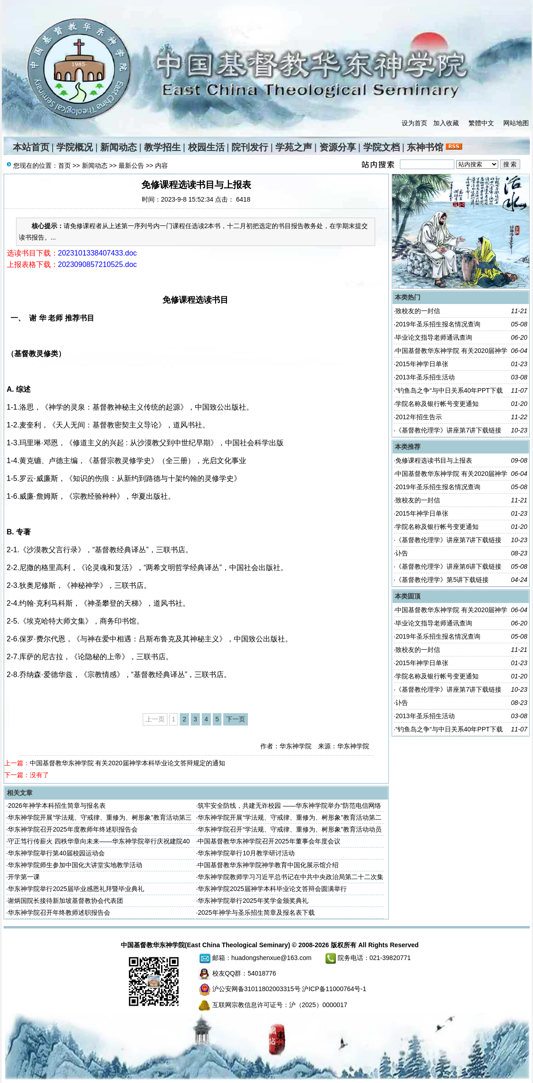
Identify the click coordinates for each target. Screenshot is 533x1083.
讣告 (401, 553)
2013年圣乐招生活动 (424, 377)
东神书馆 (425, 147)
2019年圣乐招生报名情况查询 (437, 324)
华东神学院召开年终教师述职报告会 (59, 912)
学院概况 (74, 147)
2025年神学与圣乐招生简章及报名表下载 (256, 912)
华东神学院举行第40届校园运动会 (56, 853)
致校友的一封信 (417, 311)
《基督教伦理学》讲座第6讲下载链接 (448, 566)
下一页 (235, 719)
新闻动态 (118, 147)
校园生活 (206, 147)
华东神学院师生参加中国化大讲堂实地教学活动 (75, 865)
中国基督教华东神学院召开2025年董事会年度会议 (269, 841)
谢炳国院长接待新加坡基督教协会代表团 (65, 900)
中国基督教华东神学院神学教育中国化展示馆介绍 (268, 865)
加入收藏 (446, 123)
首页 (64, 165)
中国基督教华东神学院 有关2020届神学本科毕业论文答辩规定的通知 (127, 763)
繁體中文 (481, 123)
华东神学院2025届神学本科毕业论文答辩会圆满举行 (272, 888)
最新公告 (131, 165)
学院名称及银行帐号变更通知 (437, 403)
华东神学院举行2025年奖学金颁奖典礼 (253, 900)
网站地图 (516, 123)
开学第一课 (24, 876)
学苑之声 (293, 147)
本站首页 (31, 147)
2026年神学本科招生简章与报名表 (56, 805)
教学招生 (162, 147)
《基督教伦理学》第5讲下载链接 (442, 579)
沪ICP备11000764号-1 (334, 988)
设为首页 (414, 123)
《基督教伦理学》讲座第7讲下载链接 (448, 430)
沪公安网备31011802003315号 (256, 988)
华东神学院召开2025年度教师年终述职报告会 (72, 829)
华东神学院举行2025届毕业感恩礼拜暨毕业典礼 (76, 888)
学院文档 (381, 147)
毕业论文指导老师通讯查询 (433, 337)
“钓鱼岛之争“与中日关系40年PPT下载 (448, 390)
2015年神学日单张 (421, 364)
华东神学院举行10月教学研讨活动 (246, 853)
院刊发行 (250, 147)
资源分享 (337, 147)
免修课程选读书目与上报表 (433, 460)
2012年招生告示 (418, 417)
